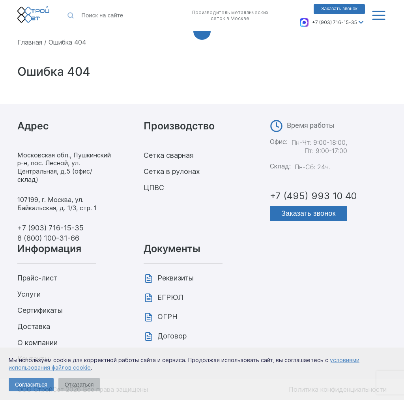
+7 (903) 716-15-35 (334, 22)
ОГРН (167, 316)
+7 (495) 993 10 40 (313, 196)
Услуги (29, 294)
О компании (37, 342)
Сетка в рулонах (172, 171)
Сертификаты (40, 310)
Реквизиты (175, 278)
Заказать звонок (339, 8)
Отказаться (79, 384)
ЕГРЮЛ (170, 297)
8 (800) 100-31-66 (48, 238)
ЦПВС (154, 187)
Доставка (33, 326)
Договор (172, 336)
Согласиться (31, 384)
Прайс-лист (37, 278)
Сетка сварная (169, 155)
